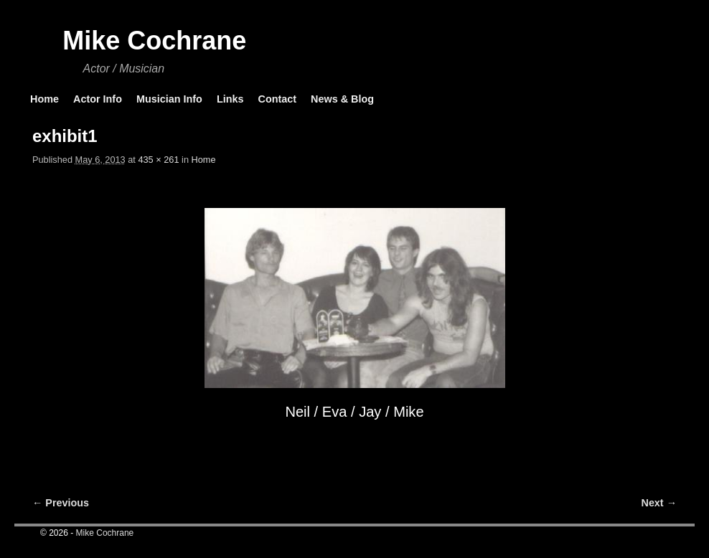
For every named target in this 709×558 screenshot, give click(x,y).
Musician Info (169, 99)
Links (230, 99)
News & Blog (342, 99)
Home (44, 99)
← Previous (60, 503)
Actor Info (97, 99)
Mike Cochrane (154, 40)
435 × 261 (158, 159)
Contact (277, 99)
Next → (659, 503)
